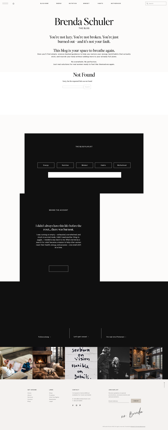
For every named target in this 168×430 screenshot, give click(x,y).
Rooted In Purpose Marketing (138, 426)
